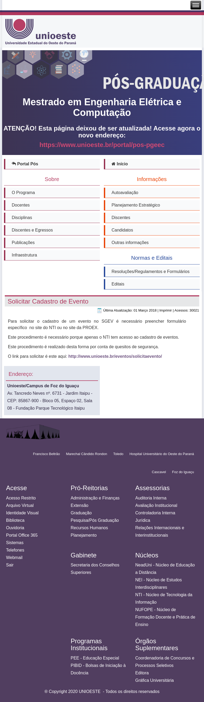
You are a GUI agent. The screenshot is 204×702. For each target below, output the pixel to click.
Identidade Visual (22, 513)
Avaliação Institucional (156, 505)
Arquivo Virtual (20, 505)
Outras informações (130, 242)
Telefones (15, 550)
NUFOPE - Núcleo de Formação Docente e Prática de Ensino (165, 617)
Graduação (81, 513)
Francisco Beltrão (46, 454)
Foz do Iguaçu (183, 472)
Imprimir (165, 310)
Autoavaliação (125, 192)
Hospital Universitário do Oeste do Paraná (161, 454)
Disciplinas (22, 217)
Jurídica (142, 520)
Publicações (23, 242)
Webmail (14, 557)
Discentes (121, 217)
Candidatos (122, 230)
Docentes (21, 205)
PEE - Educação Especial (95, 658)
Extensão (79, 505)
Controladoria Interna (155, 513)
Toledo (118, 454)
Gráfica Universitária (154, 680)
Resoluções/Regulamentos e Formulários (150, 271)
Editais (118, 284)
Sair (10, 565)
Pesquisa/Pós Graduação (95, 520)
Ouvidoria (15, 528)
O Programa (23, 192)
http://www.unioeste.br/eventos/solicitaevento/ (115, 356)
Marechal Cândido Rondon (86, 454)
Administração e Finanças (95, 498)
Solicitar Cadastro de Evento (48, 301)
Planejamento (84, 535)
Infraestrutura (24, 255)
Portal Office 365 (22, 535)
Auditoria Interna (150, 498)
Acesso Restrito (21, 498)
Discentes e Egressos (32, 230)
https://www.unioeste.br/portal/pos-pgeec (101, 144)
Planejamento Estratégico (136, 205)
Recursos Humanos (89, 528)
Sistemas (15, 542)
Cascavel (159, 472)
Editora (142, 673)
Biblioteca (15, 520)
